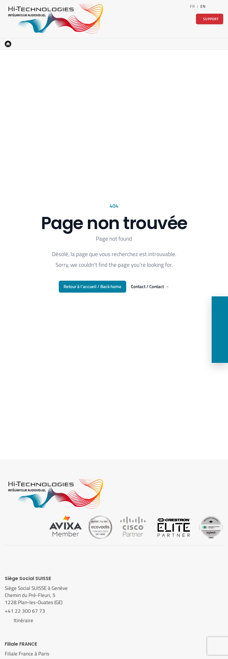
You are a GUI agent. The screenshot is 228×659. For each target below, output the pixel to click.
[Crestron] (173, 527)
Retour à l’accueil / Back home (92, 286)
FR (192, 6)
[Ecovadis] (100, 527)
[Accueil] (8, 44)
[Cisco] (133, 527)
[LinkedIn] (211, 6)
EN (202, 6)
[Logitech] (211, 527)
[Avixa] (66, 527)
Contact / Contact (150, 287)
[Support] (220, 354)
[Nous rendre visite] (220, 338)
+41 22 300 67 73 (25, 611)
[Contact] (220, 6)
